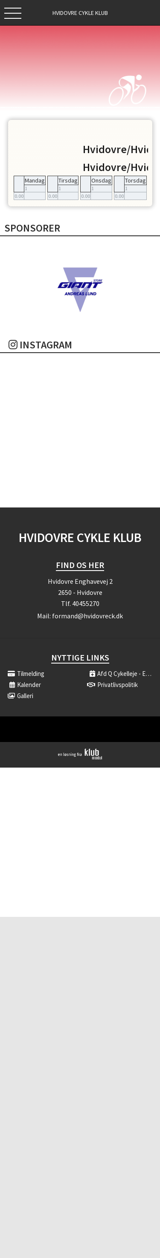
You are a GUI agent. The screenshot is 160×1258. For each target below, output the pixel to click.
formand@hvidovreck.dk (87, 616)
